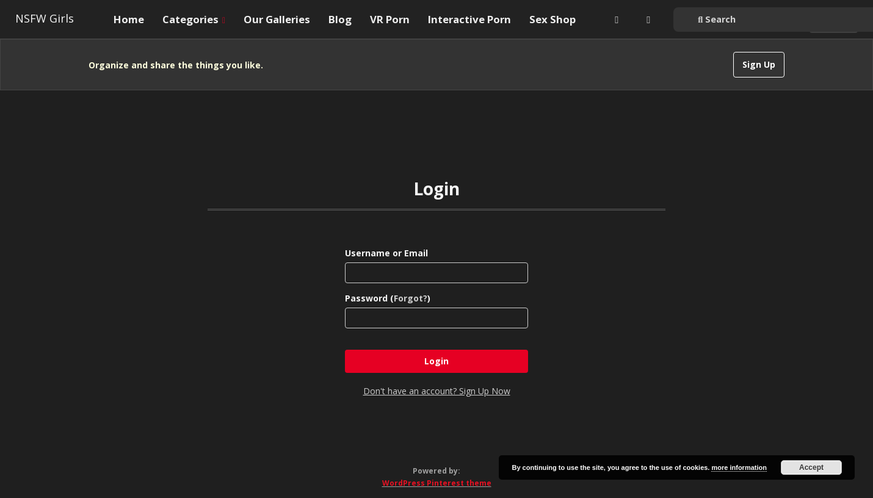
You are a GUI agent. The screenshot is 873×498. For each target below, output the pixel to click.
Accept (811, 467)
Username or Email (386, 253)
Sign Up (758, 64)
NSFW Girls (44, 18)
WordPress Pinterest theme (436, 483)
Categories (193, 19)
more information (738, 467)
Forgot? (410, 298)
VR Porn (390, 19)
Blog (340, 19)
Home (129, 19)
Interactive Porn (469, 19)
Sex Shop (552, 19)
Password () (387, 298)
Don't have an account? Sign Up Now (436, 391)
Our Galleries (277, 19)
